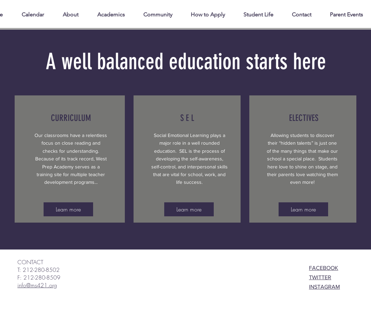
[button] (264, 14)
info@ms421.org (37, 285)
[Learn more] (68, 209)
